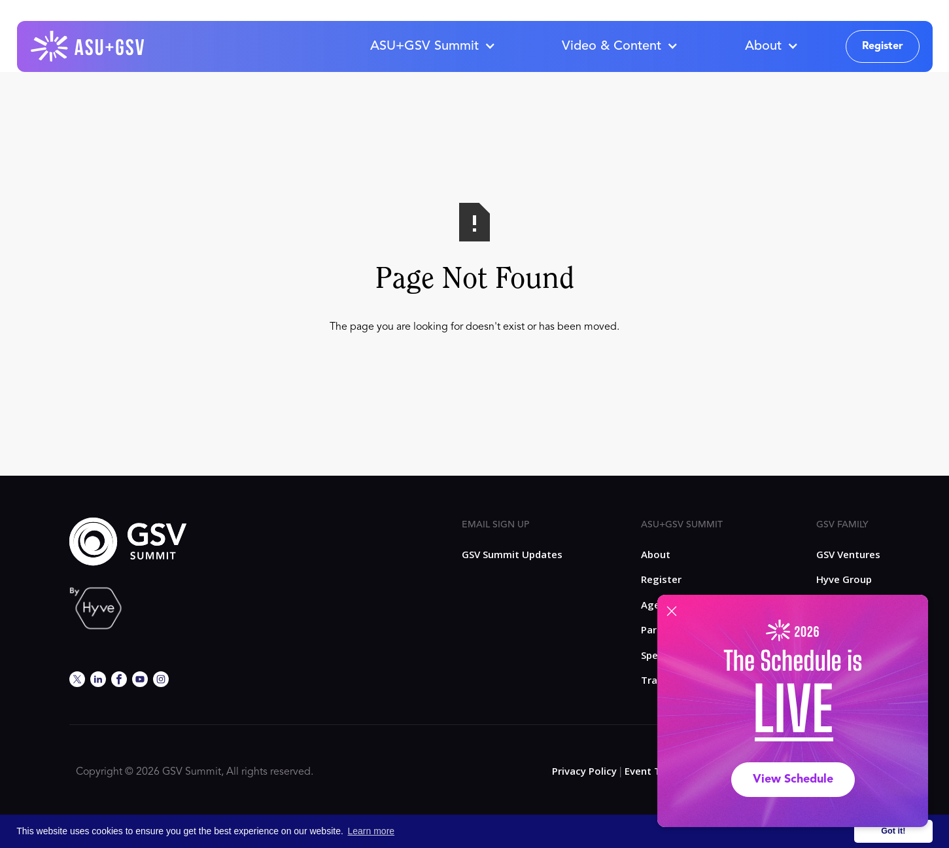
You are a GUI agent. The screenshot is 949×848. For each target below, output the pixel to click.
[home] (88, 46)
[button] (432, 46)
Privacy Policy (584, 770)
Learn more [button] (371, 831)
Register (882, 46)
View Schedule (793, 779)
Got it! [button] (893, 831)
